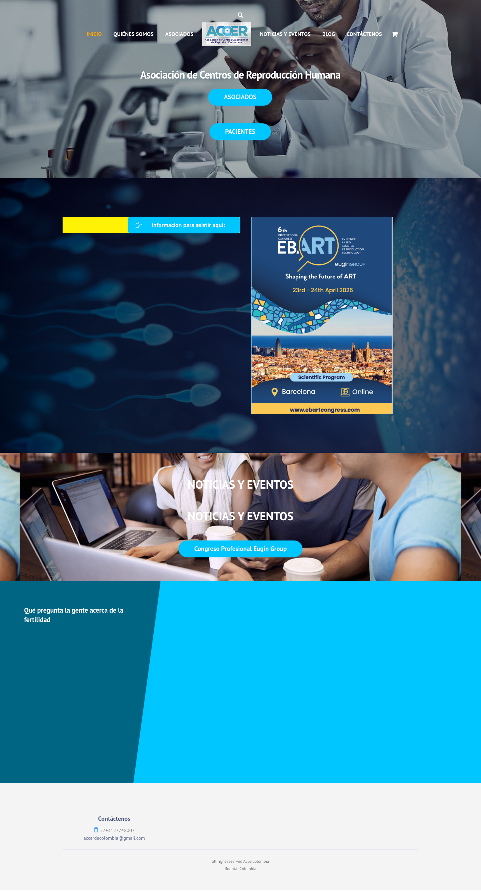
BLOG (328, 33)
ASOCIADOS (179, 33)
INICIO (94, 33)
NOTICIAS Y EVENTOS (285, 33)
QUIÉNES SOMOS (134, 33)
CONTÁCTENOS (364, 33)
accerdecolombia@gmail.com (114, 838)
